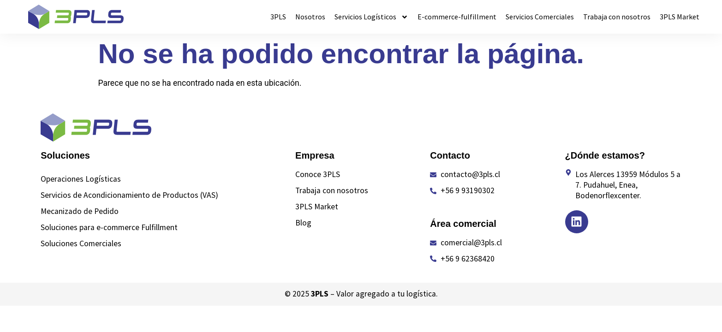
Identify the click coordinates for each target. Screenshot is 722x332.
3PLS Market (679, 16)
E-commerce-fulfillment (457, 16)
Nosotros (310, 16)
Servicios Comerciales (540, 16)
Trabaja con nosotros (616, 16)
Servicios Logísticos (371, 17)
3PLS (278, 16)
